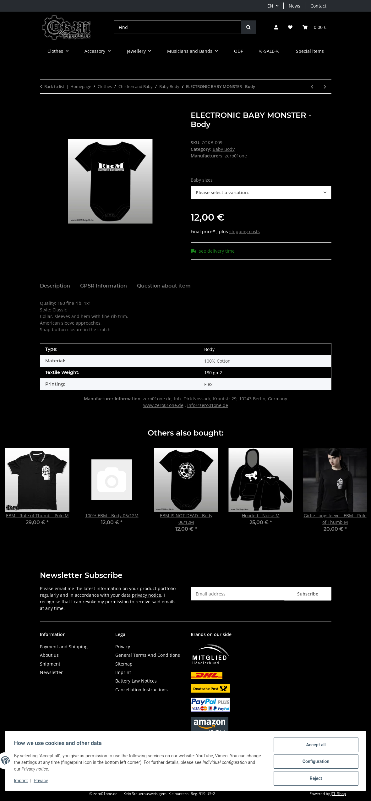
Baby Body (224, 149)
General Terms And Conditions (147, 655)
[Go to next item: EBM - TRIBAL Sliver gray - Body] (325, 86)
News (294, 6)
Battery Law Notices (136, 681)
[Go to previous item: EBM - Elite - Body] (312, 86)
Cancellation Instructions (141, 690)
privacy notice (146, 595)
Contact (318, 6)
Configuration (314, 762)
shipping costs (244, 231)
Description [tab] (55, 286)
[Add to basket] (45, 107)
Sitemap (124, 664)
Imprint (22, 781)
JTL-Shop (338, 793)
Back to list (54, 86)
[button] (276, 27)
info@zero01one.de (207, 405)
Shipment (50, 664)
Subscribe (307, 594)
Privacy (42, 781)
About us (49, 655)
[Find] (178, 27)
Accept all (314, 746)
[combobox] (261, 192)
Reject (314, 778)
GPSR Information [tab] (103, 286)
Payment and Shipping (64, 647)
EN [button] (270, 6)
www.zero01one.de (163, 405)
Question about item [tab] (164, 286)
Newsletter (51, 672)
